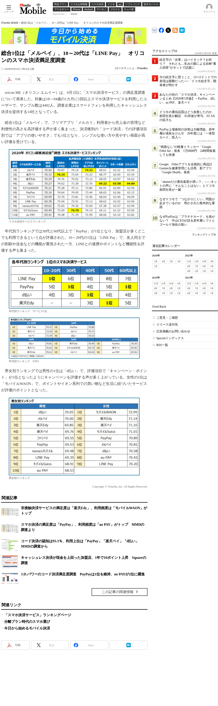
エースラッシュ (125, 68)
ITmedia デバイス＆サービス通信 (154, 29)
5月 (155, 261)
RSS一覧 (162, 345)
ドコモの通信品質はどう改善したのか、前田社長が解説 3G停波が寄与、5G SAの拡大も (187, 116)
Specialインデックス (170, 338)
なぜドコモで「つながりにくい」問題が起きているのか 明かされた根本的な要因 (187, 203)
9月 (212, 261)
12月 (189, 261)
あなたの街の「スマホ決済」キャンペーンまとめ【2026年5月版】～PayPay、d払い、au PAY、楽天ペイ (187, 98)
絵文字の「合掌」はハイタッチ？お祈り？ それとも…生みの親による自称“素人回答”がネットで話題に (187, 63)
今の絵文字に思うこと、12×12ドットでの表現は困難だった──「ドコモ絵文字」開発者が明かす (188, 81)
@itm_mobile (168, 29)
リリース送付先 (167, 324)
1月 (155, 266)
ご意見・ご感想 (167, 317)
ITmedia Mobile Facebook (161, 29)
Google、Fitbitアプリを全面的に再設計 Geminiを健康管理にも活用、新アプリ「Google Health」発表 (187, 168)
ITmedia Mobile (9, 22)
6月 (204, 266)
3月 (171, 261)
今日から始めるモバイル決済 (27, 628)
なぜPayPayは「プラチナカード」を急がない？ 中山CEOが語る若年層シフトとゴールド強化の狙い (187, 220)
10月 (204, 261)
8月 (188, 266)
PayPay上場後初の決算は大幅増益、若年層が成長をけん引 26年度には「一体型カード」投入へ (187, 133)
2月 (179, 261)
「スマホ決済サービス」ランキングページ (37, 615)
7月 (196, 266)
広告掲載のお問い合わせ (173, 331)
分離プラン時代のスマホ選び (27, 621)
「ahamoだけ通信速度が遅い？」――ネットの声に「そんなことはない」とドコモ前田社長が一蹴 (188, 185)
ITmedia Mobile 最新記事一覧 (175, 29)
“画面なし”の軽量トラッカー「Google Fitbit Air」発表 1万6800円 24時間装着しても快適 (187, 150)
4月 (163, 261)
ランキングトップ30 (204, 234)
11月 (196, 261)
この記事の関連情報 (117, 592)
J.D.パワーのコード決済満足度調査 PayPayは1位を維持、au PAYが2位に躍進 (83, 574)
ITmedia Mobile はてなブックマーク (182, 29)
